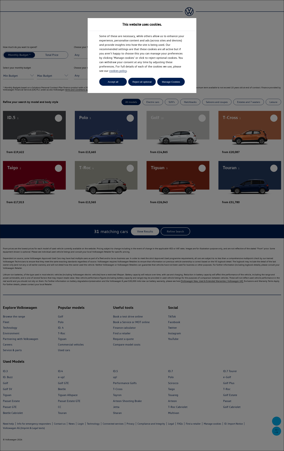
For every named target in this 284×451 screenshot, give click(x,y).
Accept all (113, 82)
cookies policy (118, 71)
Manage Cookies (171, 82)
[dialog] (142, 225)
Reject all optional (141, 82)
